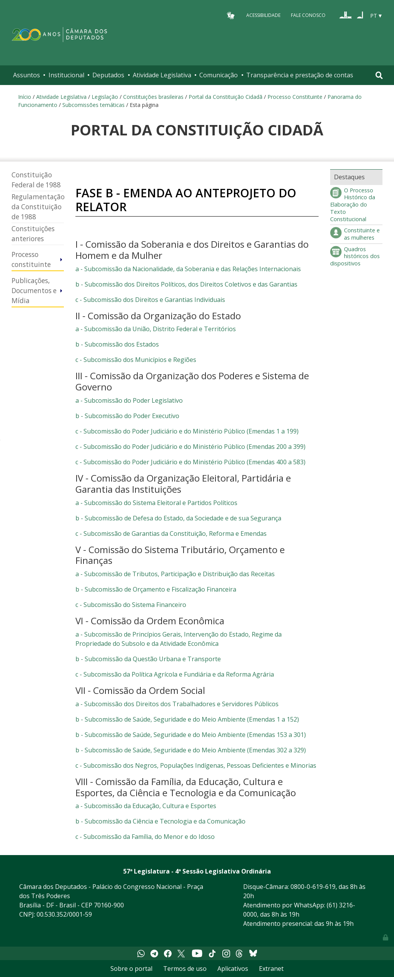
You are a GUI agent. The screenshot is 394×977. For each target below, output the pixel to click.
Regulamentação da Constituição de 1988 (38, 206)
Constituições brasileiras (153, 96)
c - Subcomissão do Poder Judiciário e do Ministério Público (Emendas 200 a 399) (190, 446)
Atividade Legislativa (162, 75)
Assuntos (26, 75)
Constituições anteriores (33, 233)
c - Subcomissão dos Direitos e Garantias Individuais (150, 299)
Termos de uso (185, 968)
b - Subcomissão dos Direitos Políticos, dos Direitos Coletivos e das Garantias (186, 284)
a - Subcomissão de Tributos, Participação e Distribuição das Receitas (175, 574)
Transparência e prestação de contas (299, 75)
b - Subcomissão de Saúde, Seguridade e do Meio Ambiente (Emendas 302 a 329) (190, 750)
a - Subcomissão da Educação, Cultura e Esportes (145, 806)
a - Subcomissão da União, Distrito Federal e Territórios (155, 329)
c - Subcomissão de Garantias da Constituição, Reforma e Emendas (171, 533)
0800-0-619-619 (313, 886)
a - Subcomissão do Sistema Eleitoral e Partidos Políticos (156, 503)
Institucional (66, 75)
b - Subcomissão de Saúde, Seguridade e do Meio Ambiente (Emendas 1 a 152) (187, 719)
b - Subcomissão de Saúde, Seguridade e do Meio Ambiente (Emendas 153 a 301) (190, 734)
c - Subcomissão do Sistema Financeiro (130, 604)
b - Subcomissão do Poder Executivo (127, 416)
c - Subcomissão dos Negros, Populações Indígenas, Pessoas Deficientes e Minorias (195, 765)
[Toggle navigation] (379, 75)
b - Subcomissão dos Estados (117, 344)
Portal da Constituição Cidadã (225, 96)
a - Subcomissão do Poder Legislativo (129, 400)
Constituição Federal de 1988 (36, 179)
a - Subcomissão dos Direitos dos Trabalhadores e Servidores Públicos (177, 704)
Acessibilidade (263, 15)
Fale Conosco (308, 15)
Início (24, 96)
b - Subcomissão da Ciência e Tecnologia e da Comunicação (160, 821)
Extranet (271, 968)
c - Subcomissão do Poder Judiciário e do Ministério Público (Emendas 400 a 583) (190, 462)
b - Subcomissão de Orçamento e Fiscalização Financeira (155, 589)
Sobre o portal (131, 968)
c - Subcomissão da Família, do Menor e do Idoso (145, 836)
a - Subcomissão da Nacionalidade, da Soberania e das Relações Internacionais (188, 269)
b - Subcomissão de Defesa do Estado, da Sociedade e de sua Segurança (178, 518)
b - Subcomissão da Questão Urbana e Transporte (148, 659)
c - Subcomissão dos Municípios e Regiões (135, 359)
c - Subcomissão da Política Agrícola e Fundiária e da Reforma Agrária (174, 674)
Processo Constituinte (294, 96)
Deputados (108, 75)
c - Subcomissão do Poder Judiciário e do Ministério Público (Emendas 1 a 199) (187, 431)
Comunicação (218, 75)
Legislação (105, 96)
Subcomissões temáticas (93, 104)
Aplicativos (232, 968)
